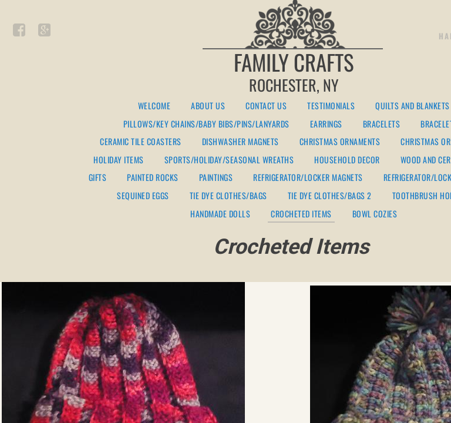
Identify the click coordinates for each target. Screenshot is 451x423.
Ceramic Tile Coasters (140, 142)
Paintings (216, 178)
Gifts (98, 178)
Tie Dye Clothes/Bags (228, 196)
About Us (208, 106)
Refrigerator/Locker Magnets (308, 178)
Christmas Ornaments (340, 142)
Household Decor (347, 160)
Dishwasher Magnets (240, 142)
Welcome (154, 106)
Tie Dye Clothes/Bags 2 (330, 196)
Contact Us (266, 106)
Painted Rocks (153, 178)
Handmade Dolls (220, 214)
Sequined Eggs (143, 196)
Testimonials (331, 106)
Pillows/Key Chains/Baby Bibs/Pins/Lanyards (206, 124)
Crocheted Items (301, 214)
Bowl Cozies (375, 214)
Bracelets (381, 124)
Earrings (326, 124)
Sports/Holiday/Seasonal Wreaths (229, 160)
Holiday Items (118, 160)
